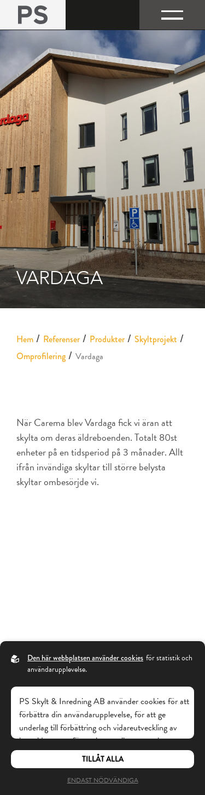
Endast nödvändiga (102, 780)
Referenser (61, 339)
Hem (24, 339)
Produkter (107, 339)
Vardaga (89, 356)
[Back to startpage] (33, 15)
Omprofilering (41, 356)
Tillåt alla (103, 759)
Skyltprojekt (155, 339)
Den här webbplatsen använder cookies (85, 657)
